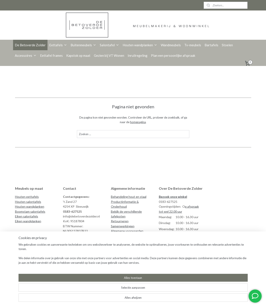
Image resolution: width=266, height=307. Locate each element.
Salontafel (109, 45)
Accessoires (26, 55)
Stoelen (227, 45)
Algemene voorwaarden (127, 231)
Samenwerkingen (122, 226)
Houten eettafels (27, 196)
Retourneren (120, 221)
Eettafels (58, 45)
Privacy (116, 236)
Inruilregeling (137, 55)
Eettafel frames (51, 55)
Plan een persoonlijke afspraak (173, 55)
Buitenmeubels (83, 45)
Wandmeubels (171, 45)
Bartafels (211, 45)
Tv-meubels (192, 45)
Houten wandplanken (140, 45)
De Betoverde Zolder (30, 45)
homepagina (138, 122)
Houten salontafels (28, 202)
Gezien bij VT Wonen (109, 55)
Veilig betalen (120, 241)
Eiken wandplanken (28, 221)
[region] (104, 293)
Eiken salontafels (26, 216)
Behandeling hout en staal (128, 196)
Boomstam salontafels (30, 211)
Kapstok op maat (78, 55)
